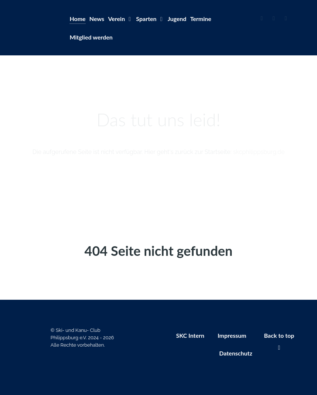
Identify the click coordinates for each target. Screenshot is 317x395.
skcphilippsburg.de (259, 151)
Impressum (232, 335)
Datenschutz (235, 353)
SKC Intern (190, 335)
